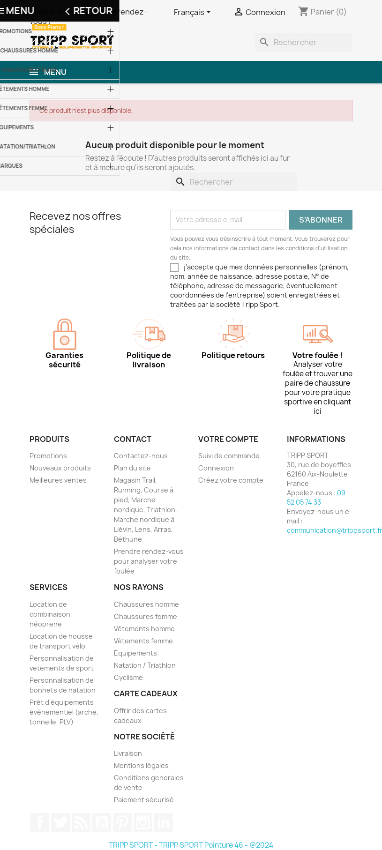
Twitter (60, 822)
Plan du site (132, 467)
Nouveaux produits (60, 467)
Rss (81, 822)
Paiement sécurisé (144, 799)
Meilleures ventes (58, 480)
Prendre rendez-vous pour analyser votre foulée (149, 561)
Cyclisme (128, 677)
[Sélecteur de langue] (194, 12)
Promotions (48, 455)
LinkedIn (163, 822)
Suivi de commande (229, 455)
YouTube (101, 822)
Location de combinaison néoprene (50, 614)
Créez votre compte (230, 480)
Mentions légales (141, 765)
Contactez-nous (141, 455)
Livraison (128, 753)
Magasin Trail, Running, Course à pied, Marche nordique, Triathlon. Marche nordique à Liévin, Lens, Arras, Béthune (145, 510)
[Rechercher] (303, 42)
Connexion (216, 467)
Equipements (135, 653)
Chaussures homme (146, 604)
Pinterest (122, 822)
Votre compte (228, 439)
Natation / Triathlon (145, 665)
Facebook (39, 822)
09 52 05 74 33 (316, 497)
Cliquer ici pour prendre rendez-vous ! (88, 16)
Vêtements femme (143, 640)
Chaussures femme (145, 616)
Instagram (143, 822)
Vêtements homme (144, 628)
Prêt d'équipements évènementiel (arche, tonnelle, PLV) (64, 712)
